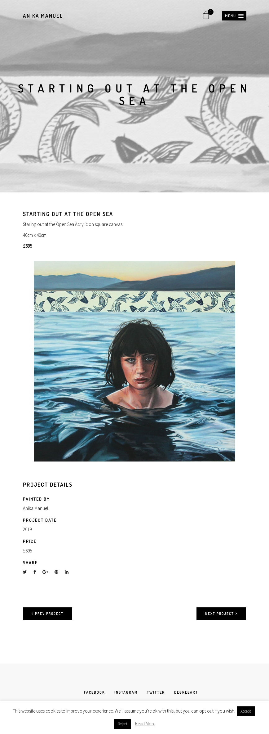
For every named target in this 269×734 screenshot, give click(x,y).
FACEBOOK (94, 692)
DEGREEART (186, 692)
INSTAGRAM (126, 692)
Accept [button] (245, 711)
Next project (221, 613)
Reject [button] (122, 724)
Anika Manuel (43, 15)
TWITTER (156, 692)
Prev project (48, 613)
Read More (145, 724)
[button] (234, 15)
